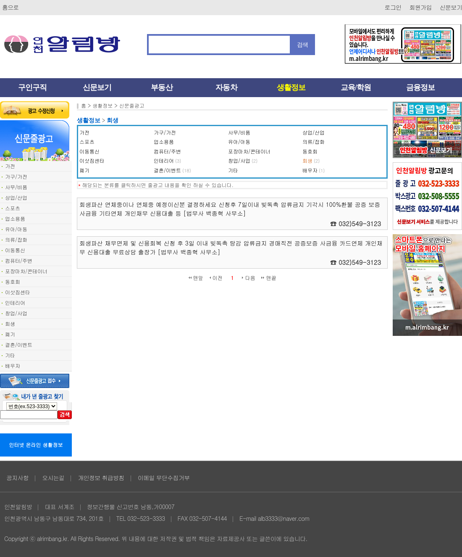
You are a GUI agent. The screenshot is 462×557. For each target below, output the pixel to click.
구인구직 (32, 87)
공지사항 (17, 477)
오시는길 (53, 477)
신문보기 (451, 7)
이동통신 (15, 249)
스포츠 (12, 207)
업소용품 (15, 218)
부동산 (161, 87)
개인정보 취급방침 (101, 477)
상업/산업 (16, 197)
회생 (10, 323)
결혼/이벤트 (18, 344)
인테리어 (15, 302)
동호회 (12, 281)
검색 (302, 44)
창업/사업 (16, 313)
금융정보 (420, 87)
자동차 (226, 87)
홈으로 (10, 7)
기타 (10, 355)
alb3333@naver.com (284, 518)
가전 (10, 165)
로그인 (393, 7)
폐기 (10, 334)
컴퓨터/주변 (18, 260)
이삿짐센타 (17, 292)
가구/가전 (16, 176)
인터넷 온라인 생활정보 (36, 444)
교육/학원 (356, 87)
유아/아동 (16, 228)
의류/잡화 (16, 239)
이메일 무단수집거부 (164, 477)
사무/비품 (16, 186)
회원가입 (421, 7)
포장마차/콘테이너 (26, 271)
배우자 (12, 365)
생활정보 (291, 87)
